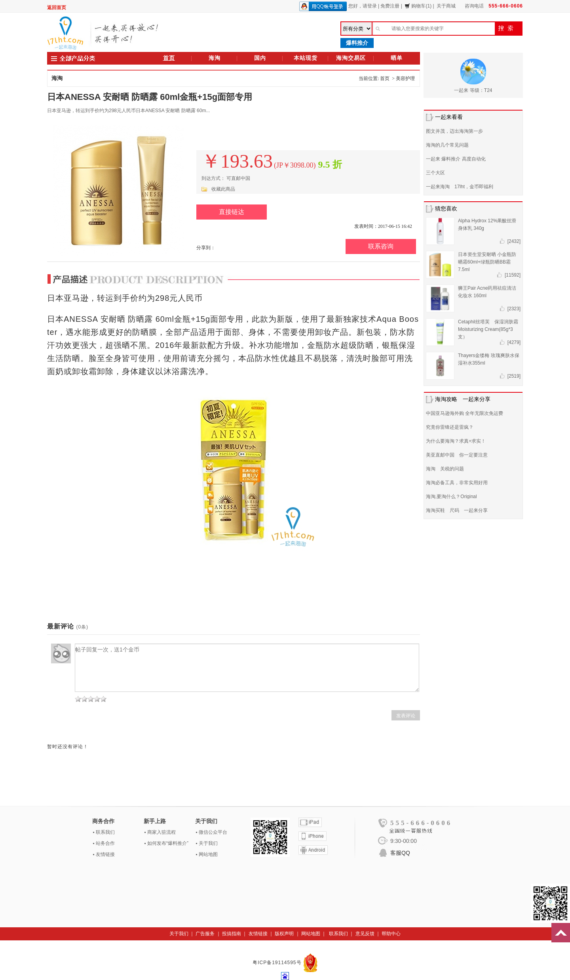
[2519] (514, 376)
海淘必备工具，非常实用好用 (457, 482)
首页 (169, 58)
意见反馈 (364, 933)
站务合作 (105, 843)
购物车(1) (418, 6)
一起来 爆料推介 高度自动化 (456, 159)
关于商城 (446, 6)
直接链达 (231, 211)
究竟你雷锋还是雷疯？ (449, 427)
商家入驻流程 (161, 832)
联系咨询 (380, 246)
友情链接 (105, 854)
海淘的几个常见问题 (447, 145)
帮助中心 (391, 933)
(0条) (82, 627)
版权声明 (284, 933)
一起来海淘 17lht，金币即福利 (459, 186)
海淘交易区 (351, 58)
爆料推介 (357, 43)
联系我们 (105, 832)
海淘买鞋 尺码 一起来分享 (457, 510)
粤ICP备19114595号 (278, 962)
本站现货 (305, 58)
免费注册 (389, 6)
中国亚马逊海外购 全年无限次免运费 (464, 413)
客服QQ (400, 853)
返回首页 (56, 7)
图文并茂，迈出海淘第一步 (454, 131)
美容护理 (405, 78)
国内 (260, 58)
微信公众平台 (213, 832)
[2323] (514, 308)
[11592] (513, 275)
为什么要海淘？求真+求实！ (456, 441)
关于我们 (208, 843)
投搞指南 (231, 933)
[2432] (514, 241)
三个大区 (435, 173)
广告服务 (205, 933)
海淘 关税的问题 (445, 469)
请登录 (370, 6)
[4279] (514, 342)
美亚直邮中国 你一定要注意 (457, 455)
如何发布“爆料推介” (167, 843)
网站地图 (208, 854)
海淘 (214, 58)
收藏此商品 (223, 189)
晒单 (397, 58)
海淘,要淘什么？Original (451, 496)
